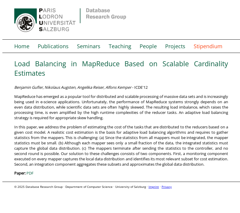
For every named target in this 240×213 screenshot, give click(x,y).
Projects (175, 46)
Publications (53, 46)
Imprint (154, 187)
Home (21, 46)
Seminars (88, 46)
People (148, 46)
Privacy (167, 187)
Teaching (120, 46)
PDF (30, 173)
